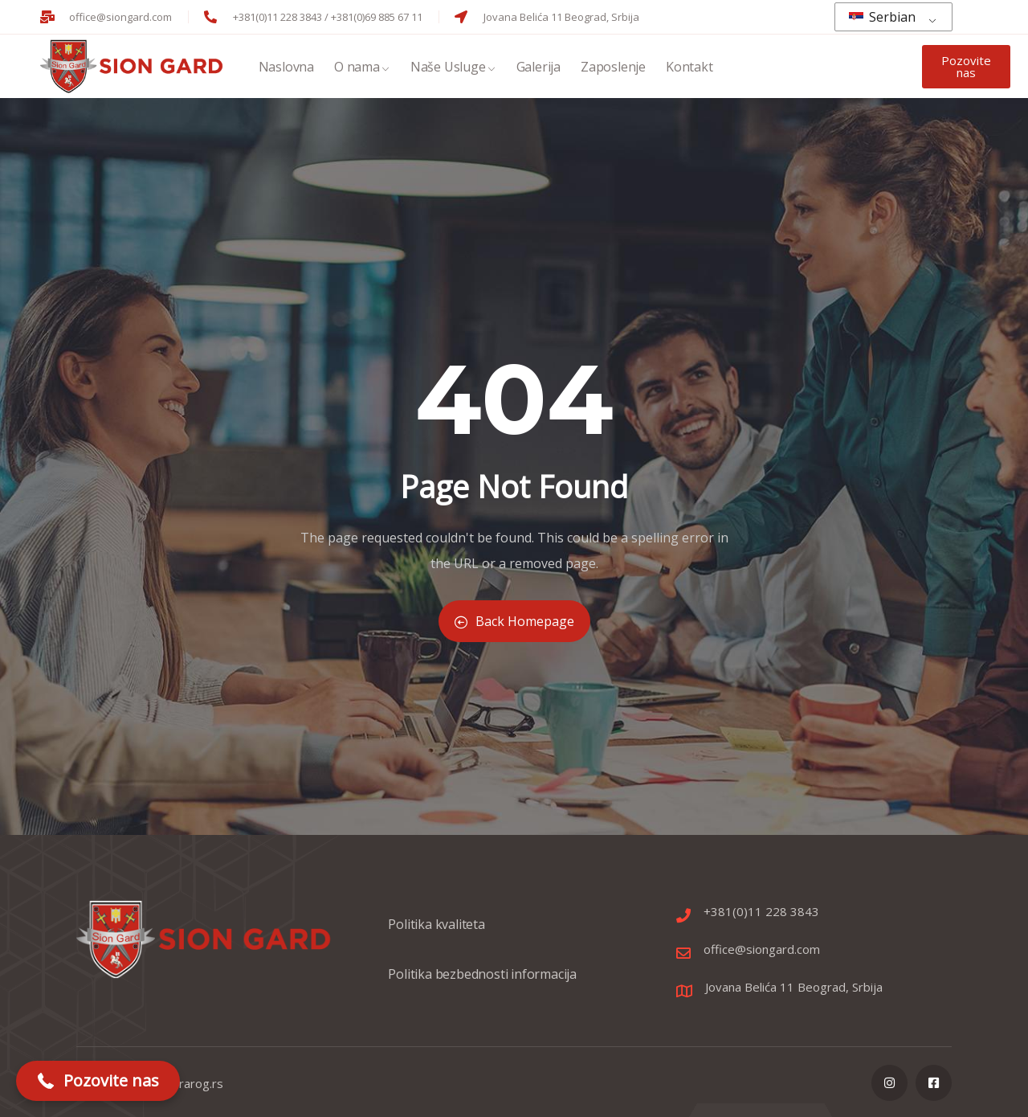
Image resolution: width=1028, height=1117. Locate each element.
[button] (98, 1081)
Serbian (882, 17)
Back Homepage (514, 621)
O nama (362, 69)
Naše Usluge (453, 69)
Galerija (538, 69)
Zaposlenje (613, 69)
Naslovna (286, 69)
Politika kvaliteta (436, 932)
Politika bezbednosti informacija (482, 982)
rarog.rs (201, 1083)
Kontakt (689, 69)
